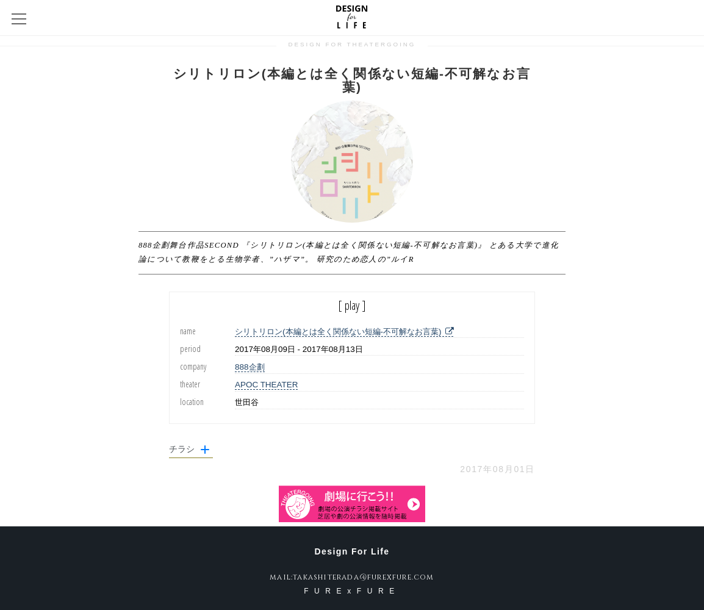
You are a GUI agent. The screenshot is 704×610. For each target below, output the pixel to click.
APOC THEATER (266, 384)
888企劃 (249, 366)
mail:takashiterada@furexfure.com (352, 577)
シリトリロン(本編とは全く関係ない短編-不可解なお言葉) (344, 331)
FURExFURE (352, 591)
